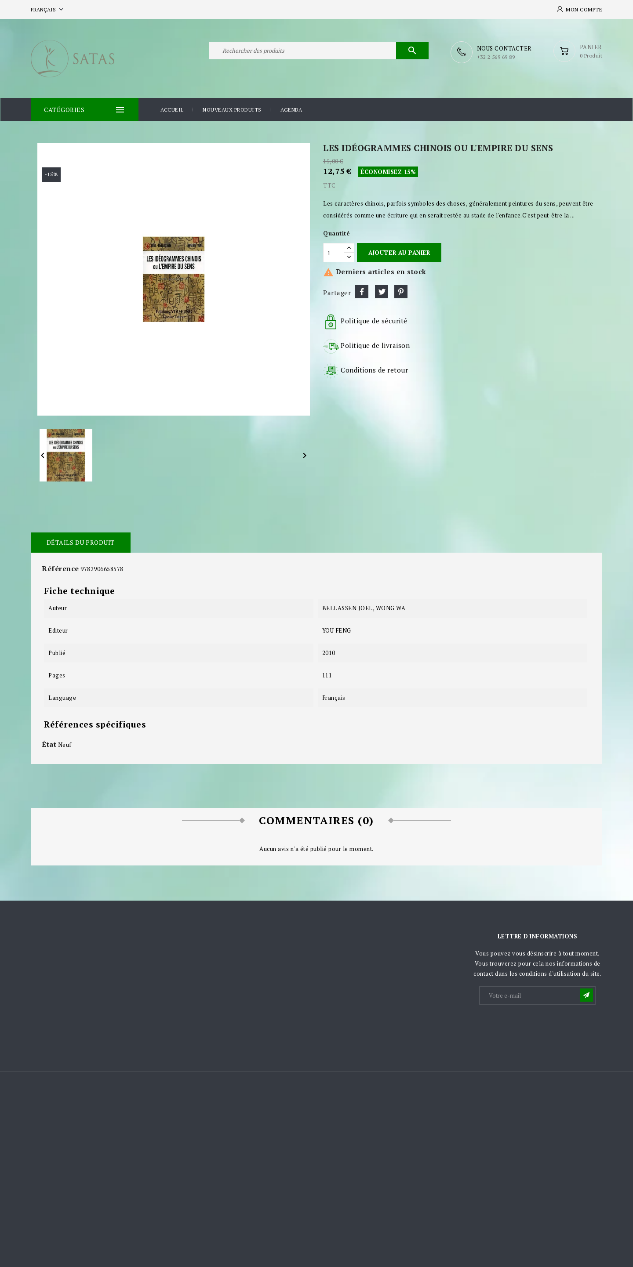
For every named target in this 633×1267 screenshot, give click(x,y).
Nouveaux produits (232, 109)
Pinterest (400, 291)
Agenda (291, 109)
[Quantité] (333, 252)
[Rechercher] (319, 52)
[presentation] (547, 1027)
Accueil (172, 109)
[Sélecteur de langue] (48, 9)
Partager (361, 291)
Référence (60, 568)
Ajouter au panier (399, 252)
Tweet (381, 291)
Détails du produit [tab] (80, 542)
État (49, 744)
